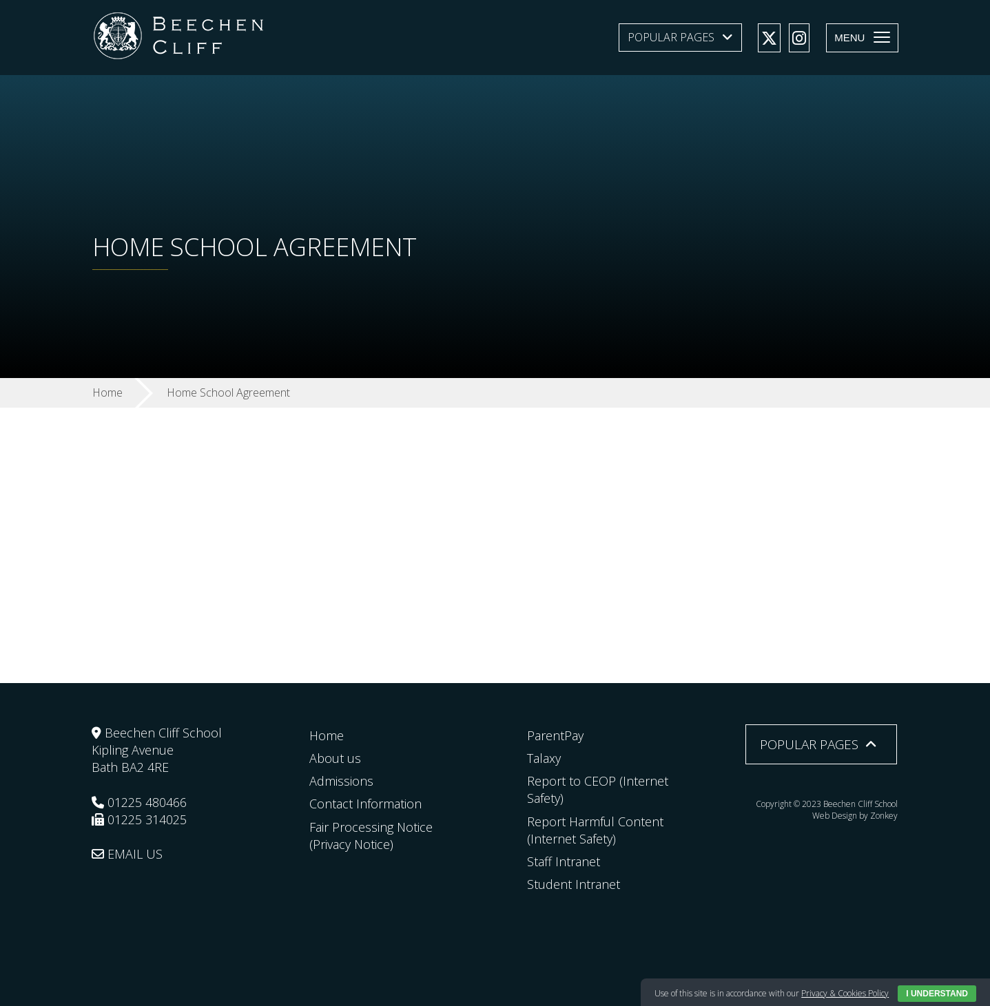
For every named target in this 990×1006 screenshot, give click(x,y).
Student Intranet (573, 884)
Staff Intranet (563, 861)
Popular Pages (671, 37)
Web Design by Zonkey (855, 815)
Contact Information (365, 803)
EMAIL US (127, 854)
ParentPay (555, 735)
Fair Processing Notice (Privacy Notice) (371, 835)
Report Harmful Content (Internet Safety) (595, 830)
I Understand (937, 993)
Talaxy (544, 758)
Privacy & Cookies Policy (845, 993)
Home (326, 735)
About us (335, 758)
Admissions (341, 781)
